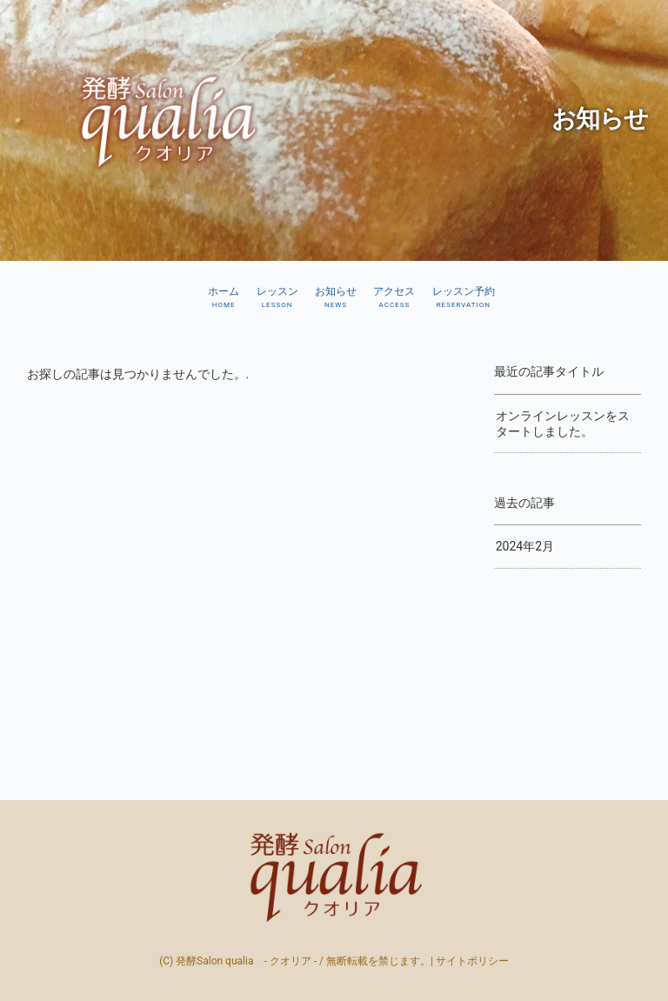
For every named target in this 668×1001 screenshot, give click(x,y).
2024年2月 (525, 546)
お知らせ (336, 297)
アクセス (394, 297)
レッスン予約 (463, 297)
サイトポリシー (472, 961)
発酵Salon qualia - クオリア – (334, 876)
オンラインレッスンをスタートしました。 (563, 423)
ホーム (223, 297)
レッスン (277, 297)
